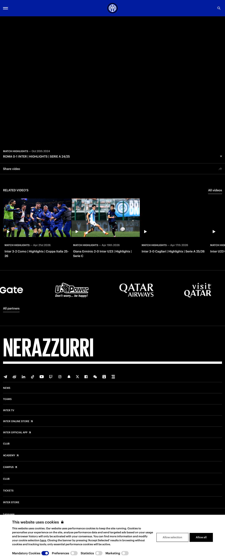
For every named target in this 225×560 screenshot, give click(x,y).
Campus (8, 467)
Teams (7, 399)
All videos (215, 190)
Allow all (201, 537)
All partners (11, 308)
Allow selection (172, 537)
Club (6, 443)
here (43, 540)
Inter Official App (15, 432)
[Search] (219, 8)
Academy (9, 455)
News (6, 388)
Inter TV (8, 410)
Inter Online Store (16, 421)
